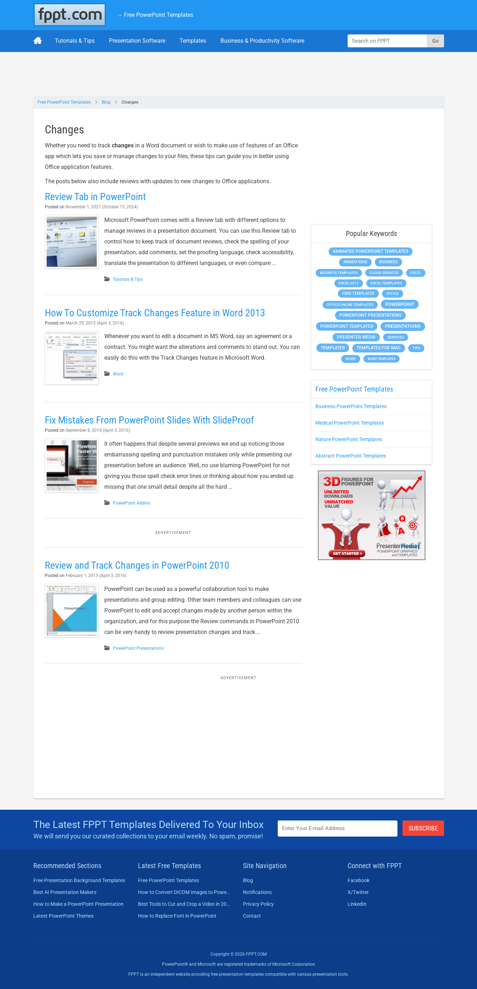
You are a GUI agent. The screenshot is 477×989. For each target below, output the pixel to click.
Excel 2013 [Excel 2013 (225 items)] (349, 283)
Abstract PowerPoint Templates (350, 456)
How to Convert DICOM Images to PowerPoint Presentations (184, 892)
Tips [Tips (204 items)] (416, 348)
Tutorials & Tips (75, 40)
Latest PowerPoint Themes (63, 916)
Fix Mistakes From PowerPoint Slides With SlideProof (149, 420)
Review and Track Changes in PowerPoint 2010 (137, 565)
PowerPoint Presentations (138, 648)
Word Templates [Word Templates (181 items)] (381, 359)
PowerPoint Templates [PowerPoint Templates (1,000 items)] (346, 326)
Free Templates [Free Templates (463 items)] (358, 293)
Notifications (257, 892)
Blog (106, 102)
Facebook (358, 880)
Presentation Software (137, 40)
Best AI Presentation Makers (64, 892)
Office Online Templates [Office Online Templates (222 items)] (350, 305)
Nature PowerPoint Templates (348, 439)
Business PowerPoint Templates (351, 406)
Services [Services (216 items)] (395, 337)
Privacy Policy (258, 904)
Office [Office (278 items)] (392, 293)
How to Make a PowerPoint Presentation (78, 904)
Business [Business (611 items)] (388, 261)
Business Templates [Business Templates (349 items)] (339, 272)
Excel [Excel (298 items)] (415, 273)
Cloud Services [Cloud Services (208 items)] (384, 273)
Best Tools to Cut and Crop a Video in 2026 (184, 904)
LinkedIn (357, 904)
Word (118, 374)
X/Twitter (358, 892)
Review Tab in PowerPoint (95, 197)
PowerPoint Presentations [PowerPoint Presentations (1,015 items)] (370, 315)
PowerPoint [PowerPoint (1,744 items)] (399, 304)
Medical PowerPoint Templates (349, 423)
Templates (193, 40)
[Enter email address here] (337, 828)
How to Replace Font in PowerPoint (177, 916)
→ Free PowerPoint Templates (155, 14)
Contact (252, 916)
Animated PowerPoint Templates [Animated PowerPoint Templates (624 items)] (370, 251)
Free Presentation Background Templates (79, 880)
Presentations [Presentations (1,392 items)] (403, 326)
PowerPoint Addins (131, 503)
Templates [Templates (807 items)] (333, 347)
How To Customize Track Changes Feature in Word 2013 (155, 313)
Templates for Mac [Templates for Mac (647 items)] (379, 347)
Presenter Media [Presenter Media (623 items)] (356, 337)
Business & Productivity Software (262, 40)
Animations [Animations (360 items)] (355, 262)
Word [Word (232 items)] (350, 359)
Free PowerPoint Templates (64, 102)
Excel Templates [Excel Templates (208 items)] (386, 283)
